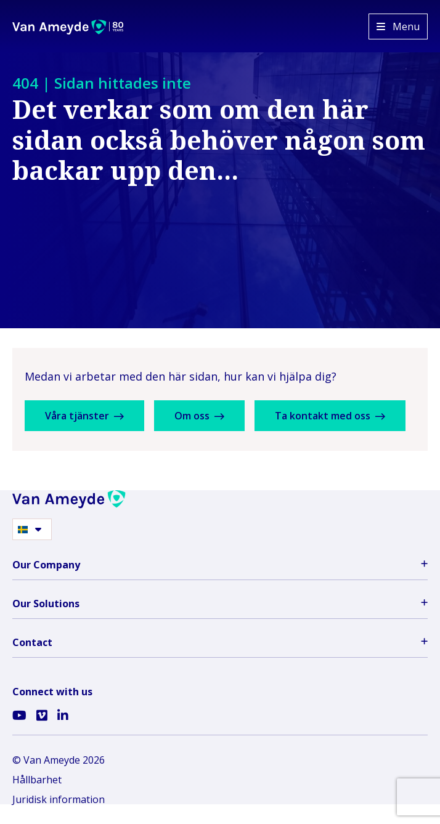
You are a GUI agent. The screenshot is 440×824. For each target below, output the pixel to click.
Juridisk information (58, 799)
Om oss (199, 415)
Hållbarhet (37, 780)
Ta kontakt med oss (330, 415)
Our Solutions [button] (220, 603)
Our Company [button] (220, 565)
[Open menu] (398, 26)
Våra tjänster (84, 415)
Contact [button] (220, 642)
